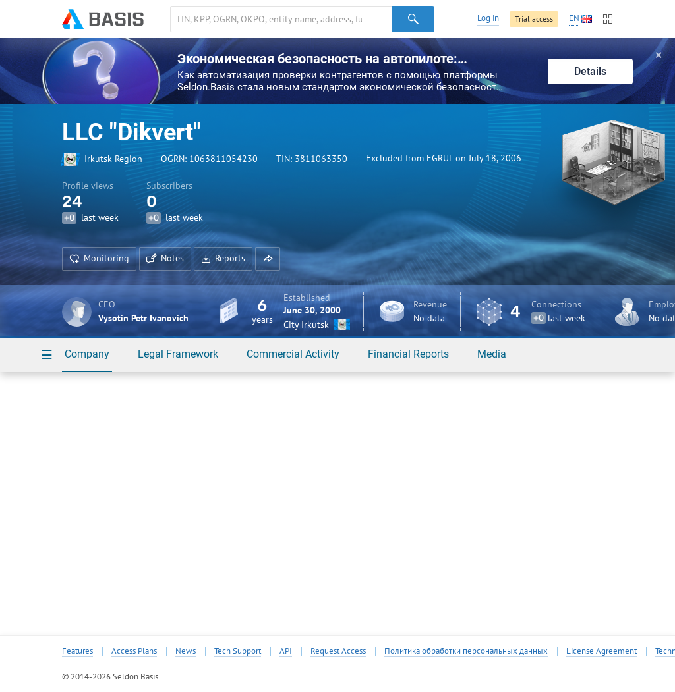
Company (87, 354)
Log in (488, 18)
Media (491, 354)
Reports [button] (223, 258)
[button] (267, 259)
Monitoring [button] (99, 258)
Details (590, 71)
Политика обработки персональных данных (466, 651)
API (285, 651)
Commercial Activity (293, 354)
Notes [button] (165, 258)
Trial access (534, 19)
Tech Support (237, 651)
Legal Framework (178, 354)
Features (77, 651)
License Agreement (601, 651)
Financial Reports (408, 354)
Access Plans (134, 651)
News (185, 651)
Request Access (338, 651)
